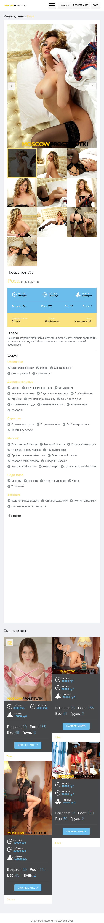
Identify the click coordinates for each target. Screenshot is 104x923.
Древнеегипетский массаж (80, 466)
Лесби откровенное (78, 424)
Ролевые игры (79, 404)
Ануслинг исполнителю (54, 393)
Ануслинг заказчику (23, 393)
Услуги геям (66, 387)
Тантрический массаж (65, 455)
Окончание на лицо (52, 404)
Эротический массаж (83, 444)
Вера (11, 845)
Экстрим (16, 480)
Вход (95, 5)
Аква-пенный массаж (23, 466)
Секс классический (22, 367)
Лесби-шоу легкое (22, 430)
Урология (17, 410)
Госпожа (33, 480)
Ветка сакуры (51, 466)
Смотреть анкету (76, 726)
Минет (44, 367)
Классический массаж (24, 444)
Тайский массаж (56, 449)
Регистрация (80, 5)
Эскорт (15, 387)
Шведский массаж (56, 460)
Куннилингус (43, 373)
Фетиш (76, 480)
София (57, 891)
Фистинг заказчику (85, 500)
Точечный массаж (54, 444)
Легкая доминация (55, 480)
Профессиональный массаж (28, 455)
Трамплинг (17, 486)
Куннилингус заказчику (41, 398)
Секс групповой (20, 373)
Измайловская (52, 321)
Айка (57, 737)
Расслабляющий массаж (26, 449)
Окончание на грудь (23, 404)
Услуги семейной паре (39, 387)
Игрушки (16, 398)
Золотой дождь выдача (25, 500)
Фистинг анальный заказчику (28, 506)
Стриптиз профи (50, 424)
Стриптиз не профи (22, 424)
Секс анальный (63, 367)
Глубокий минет (84, 393)
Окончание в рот (71, 398)
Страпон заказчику (56, 500)
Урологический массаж (25, 460)
